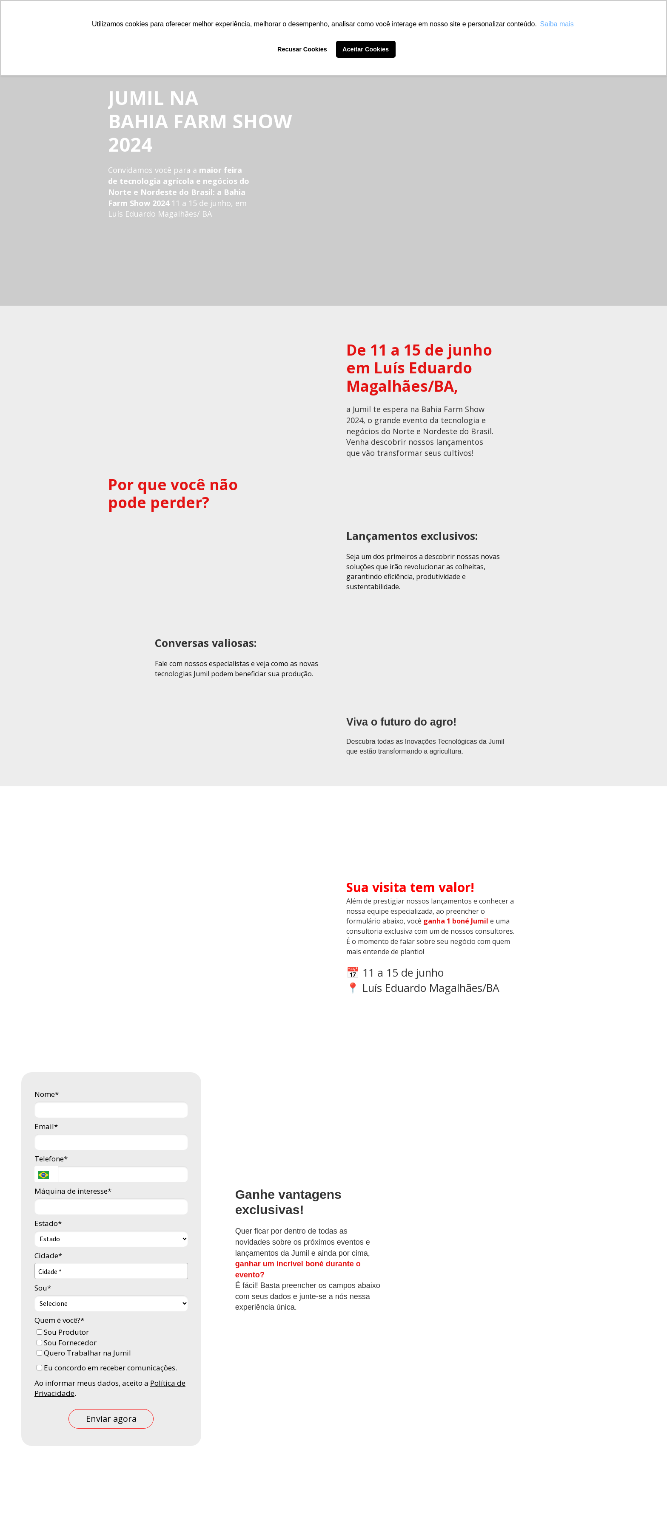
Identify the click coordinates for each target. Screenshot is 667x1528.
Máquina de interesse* (72, 1190)
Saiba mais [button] (557, 24)
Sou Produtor (63, 1331)
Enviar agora (111, 1418)
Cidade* (48, 1255)
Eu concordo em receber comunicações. (107, 1367)
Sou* (42, 1287)
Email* (46, 1126)
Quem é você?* (59, 1320)
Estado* (48, 1223)
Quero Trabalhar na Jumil (84, 1352)
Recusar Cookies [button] (302, 49)
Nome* (46, 1094)
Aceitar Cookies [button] (365, 49)
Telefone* (51, 1158)
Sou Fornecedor (67, 1342)
